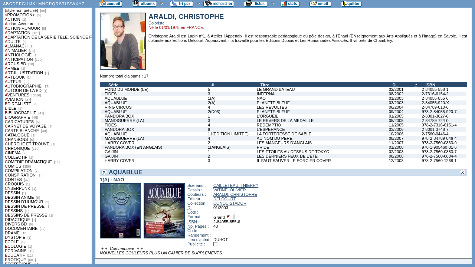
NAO (261, 98)
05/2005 (396, 120)
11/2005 (396, 125)
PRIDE (263, 147)
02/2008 (396, 151)
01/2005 (396, 116)
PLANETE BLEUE (273, 102)
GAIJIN (111, 151)
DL (395, 85)
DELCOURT (224, 199)
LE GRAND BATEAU (276, 89)
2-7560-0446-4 (435, 134)
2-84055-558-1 (435, 89)
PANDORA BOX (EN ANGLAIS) (133, 147)
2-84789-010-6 (435, 107)
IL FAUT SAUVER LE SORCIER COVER (294, 160)
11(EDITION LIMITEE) (228, 134)
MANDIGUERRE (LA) (124, 120)
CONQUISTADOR (229, 203)
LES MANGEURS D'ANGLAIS (284, 143)
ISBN (430, 85)
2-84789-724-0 (435, 120)
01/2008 (396, 147)
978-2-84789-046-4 (439, 138)
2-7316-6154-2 (435, 94)
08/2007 (396, 138)
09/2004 (396, 111)
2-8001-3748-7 (435, 129)
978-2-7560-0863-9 (439, 143)
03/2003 (396, 102)
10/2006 (396, 134)
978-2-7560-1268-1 (439, 160)
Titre (265, 85)
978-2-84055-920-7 (439, 111)
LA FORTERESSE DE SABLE (284, 134)
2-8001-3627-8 (435, 116)
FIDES (111, 94)
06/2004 (396, 107)
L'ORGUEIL (267, 116)
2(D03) (214, 111)
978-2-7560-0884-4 (439, 156)
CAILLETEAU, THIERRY (235, 185)
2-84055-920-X (435, 102)
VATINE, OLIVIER (229, 190)
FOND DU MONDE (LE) (126, 89)
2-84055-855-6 (435, 98)
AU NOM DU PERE (274, 138)
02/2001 (396, 89)
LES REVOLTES (272, 107)
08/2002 (396, 94)
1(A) (212, 98)
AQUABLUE (116, 98)
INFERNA (266, 94)
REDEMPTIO (269, 125)
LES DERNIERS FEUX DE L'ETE (287, 156)
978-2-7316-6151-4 (439, 125)
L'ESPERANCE (271, 129)
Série (113, 85)
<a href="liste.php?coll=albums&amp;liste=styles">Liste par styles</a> (47, 132)
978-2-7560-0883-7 (439, 151)
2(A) (212, 102)
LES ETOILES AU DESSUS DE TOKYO (293, 151)
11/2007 (396, 143)
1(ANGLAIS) (219, 147)
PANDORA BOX (119, 116)
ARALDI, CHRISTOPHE (235, 194)
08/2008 (396, 156)
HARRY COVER (119, 143)
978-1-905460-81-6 (439, 147)
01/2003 (396, 98)
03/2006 (396, 129)
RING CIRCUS (118, 107)
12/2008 (396, 160)
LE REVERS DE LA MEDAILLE (285, 120)
